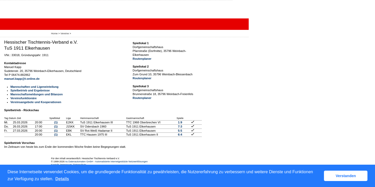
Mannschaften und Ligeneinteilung (34, 86)
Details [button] (62, 179)
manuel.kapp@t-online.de (22, 78)
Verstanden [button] (346, 176)
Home (54, 33)
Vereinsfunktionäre (23, 98)
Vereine (64, 33)
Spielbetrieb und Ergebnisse (30, 90)
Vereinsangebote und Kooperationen (35, 102)
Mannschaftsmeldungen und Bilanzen (36, 94)
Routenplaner (142, 58)
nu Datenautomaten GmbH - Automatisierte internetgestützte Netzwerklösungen (106, 161)
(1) (56, 122)
